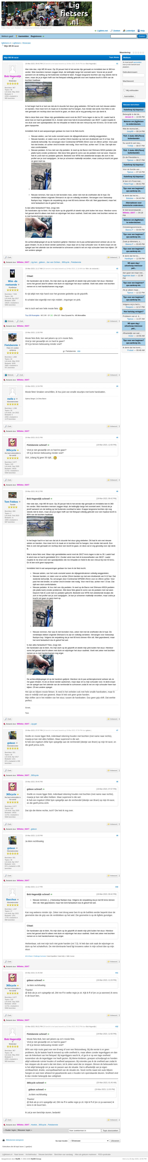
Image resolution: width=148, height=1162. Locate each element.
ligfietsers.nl (6, 43)
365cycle (65, 262)
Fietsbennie (76, 262)
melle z (11, 399)
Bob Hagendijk (91, 64)
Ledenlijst (130, 31)
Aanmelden (23, 36)
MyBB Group (36, 1159)
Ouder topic (10, 1130)
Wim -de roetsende (92, 268)
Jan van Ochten (53, 262)
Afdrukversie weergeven (15, 1140)
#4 (117, 386)
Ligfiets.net (102, 31)
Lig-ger (34, 724)
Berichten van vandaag (63, 1154)
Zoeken (116, 31)
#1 (117, 64)
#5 (117, 437)
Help (143, 31)
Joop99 (130, 131)
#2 (117, 268)
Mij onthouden (130, 90)
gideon (42, 262)
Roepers (129, 307)
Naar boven (19, 1154)
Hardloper (129, 258)
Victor (130, 336)
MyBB (18, 1159)
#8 (117, 782)
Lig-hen (34, 262)
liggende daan (129, 275)
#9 (117, 835)
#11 (116, 973)
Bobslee (129, 198)
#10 (116, 887)
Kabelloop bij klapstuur (134, 110)
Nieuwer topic (24, 1130)
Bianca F (129, 230)
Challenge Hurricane (40, 956)
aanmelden (137, 62)
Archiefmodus (31, 1154)
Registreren (36, 36)
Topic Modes (114, 57)
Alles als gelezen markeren (85, 1154)
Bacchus (11, 899)
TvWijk (130, 146)
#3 (117, 332)
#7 (117, 730)
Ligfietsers (17, 43)
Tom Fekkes (11, 502)
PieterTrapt (128, 184)
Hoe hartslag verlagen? (134, 312)
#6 (117, 491)
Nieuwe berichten (45, 1154)
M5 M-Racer (29, 956)
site (78, 351)
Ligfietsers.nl (7, 1154)
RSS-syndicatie (104, 1154)
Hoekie (34, 1125)
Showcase (26, 43)
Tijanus (130, 160)
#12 (116, 1026)
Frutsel (130, 350)
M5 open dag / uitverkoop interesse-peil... (134, 265)
